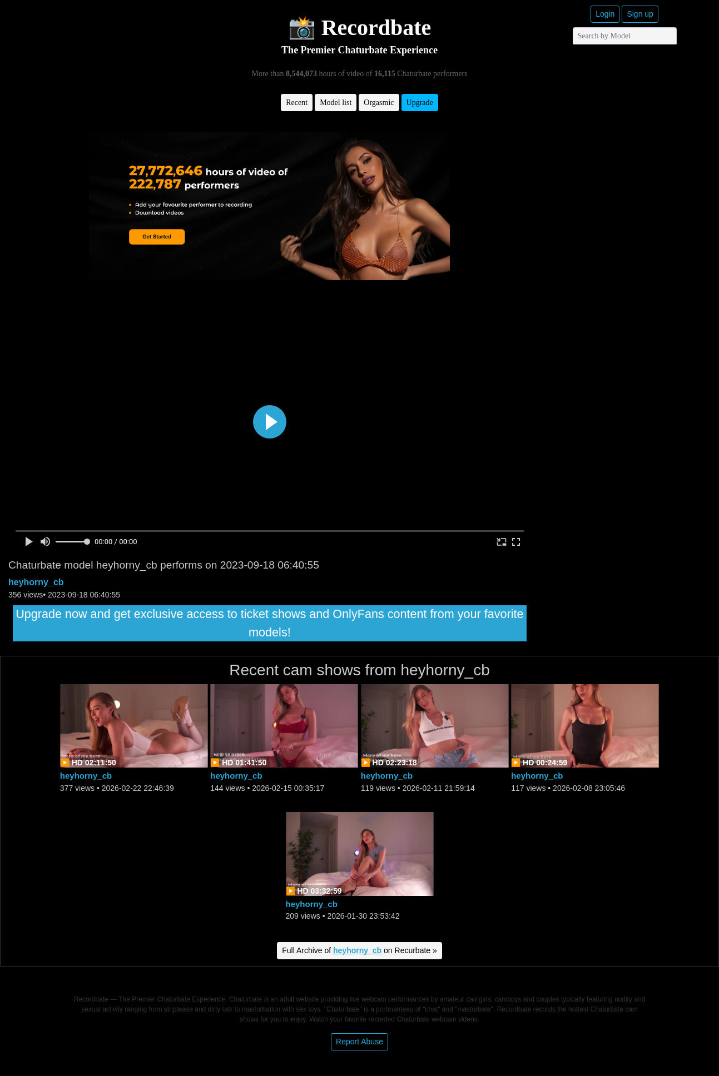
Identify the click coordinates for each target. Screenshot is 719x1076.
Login (605, 13)
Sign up (640, 13)
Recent (297, 102)
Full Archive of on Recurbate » (359, 950)
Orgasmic (379, 102)
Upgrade (419, 102)
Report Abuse (359, 1041)
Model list (335, 102)
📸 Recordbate (360, 27)
